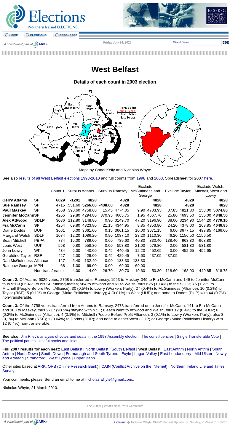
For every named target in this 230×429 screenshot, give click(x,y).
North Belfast (97, 349)
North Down (27, 353)
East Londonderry (175, 353)
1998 (140, 178)
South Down (52, 353)
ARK (42, 366)
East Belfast (71, 349)
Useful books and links (58, 341)
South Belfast (123, 349)
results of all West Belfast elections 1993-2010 (59, 178)
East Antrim (174, 349)
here (208, 178)
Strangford (36, 358)
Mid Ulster (203, 353)
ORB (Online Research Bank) (73, 366)
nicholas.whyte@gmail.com (108, 379)
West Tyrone (60, 358)
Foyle (126, 353)
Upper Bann (84, 358)
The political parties (19, 341)
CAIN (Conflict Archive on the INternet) (134, 366)
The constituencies (158, 336)
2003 (158, 178)
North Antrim (198, 349)
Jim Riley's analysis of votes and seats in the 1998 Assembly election (79, 336)
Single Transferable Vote (198, 336)
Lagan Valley (145, 353)
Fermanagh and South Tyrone (92, 353)
